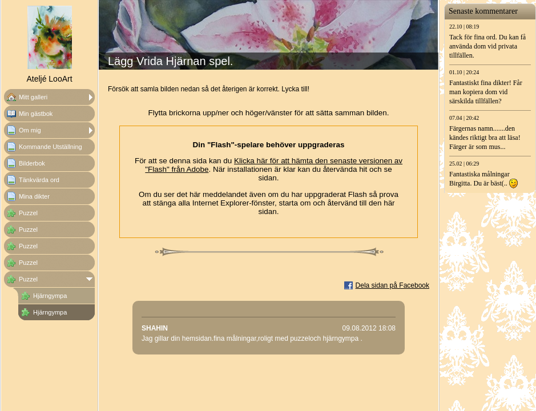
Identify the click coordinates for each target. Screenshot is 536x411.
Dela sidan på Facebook (392, 285)
